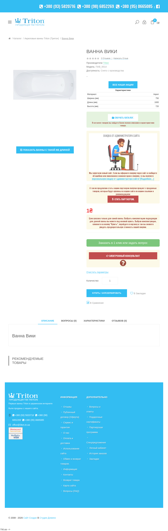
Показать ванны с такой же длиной (45, 150)
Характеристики (94, 320)
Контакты (68, 474)
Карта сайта (69, 485)
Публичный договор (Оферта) (69, 414)
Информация (70, 469)
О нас (66, 433)
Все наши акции (123, 84)
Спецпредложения (96, 442)
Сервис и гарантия (66, 425)
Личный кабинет (97, 448)
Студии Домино (48, 518)
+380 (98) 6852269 (95, 6)
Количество (92, 280)
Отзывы (67, 407)
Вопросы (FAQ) (71, 491)
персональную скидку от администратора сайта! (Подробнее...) (123, 178)
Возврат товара (71, 480)
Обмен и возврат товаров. (70, 461)
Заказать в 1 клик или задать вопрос (122, 243)
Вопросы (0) (69, 320)
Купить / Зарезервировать (106, 293)
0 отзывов (105, 58)
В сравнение (97, 303)
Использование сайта (69, 451)
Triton (106, 63)
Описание (47, 320)
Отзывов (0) (119, 320)
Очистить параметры (97, 272)
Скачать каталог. (123, 117)
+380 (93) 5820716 (57, 6)
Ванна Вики (68, 38)
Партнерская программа (94, 430)
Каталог (17, 38)
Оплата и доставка (66, 440)
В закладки (140, 293)
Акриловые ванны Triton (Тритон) (41, 38)
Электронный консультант (123, 255)
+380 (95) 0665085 (134, 6)
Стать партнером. (123, 199)
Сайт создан (30, 518)
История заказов (98, 453)
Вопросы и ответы (93, 409)
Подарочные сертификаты (94, 419)
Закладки (94, 459)
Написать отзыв (121, 58)
